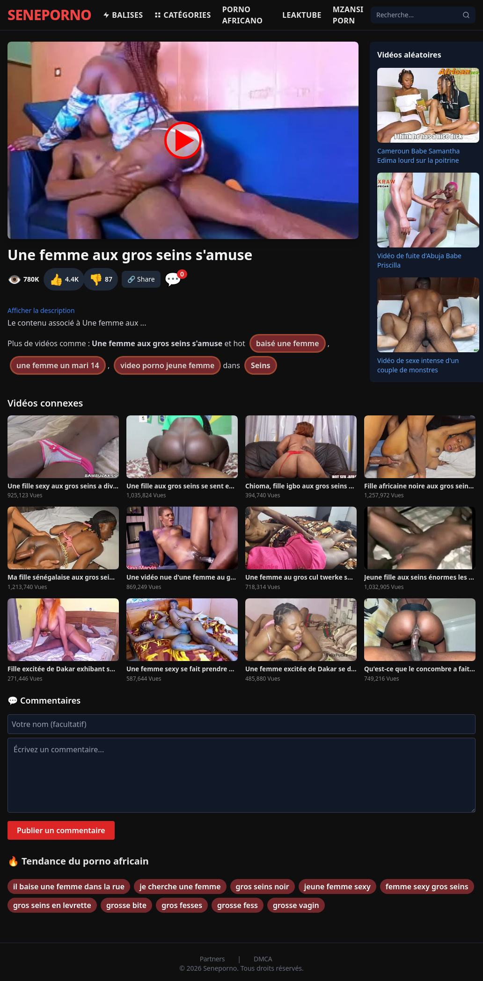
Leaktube (302, 15)
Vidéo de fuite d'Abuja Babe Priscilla (419, 260)
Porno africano (242, 15)
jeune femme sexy (337, 886)
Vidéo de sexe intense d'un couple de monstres (418, 365)
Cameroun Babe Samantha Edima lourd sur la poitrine (418, 155)
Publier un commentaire (61, 830)
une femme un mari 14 (57, 365)
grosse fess (237, 905)
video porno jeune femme (167, 365)
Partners (213, 958)
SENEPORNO (49, 15)
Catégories (182, 15)
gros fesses (181, 905)
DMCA (263, 958)
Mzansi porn (348, 15)
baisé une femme (287, 343)
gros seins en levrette (52, 905)
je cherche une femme (179, 886)
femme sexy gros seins (427, 886)
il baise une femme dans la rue (68, 886)
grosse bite (126, 905)
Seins (261, 365)
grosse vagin (296, 905)
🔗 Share (141, 279)
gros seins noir (262, 886)
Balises (122, 15)
